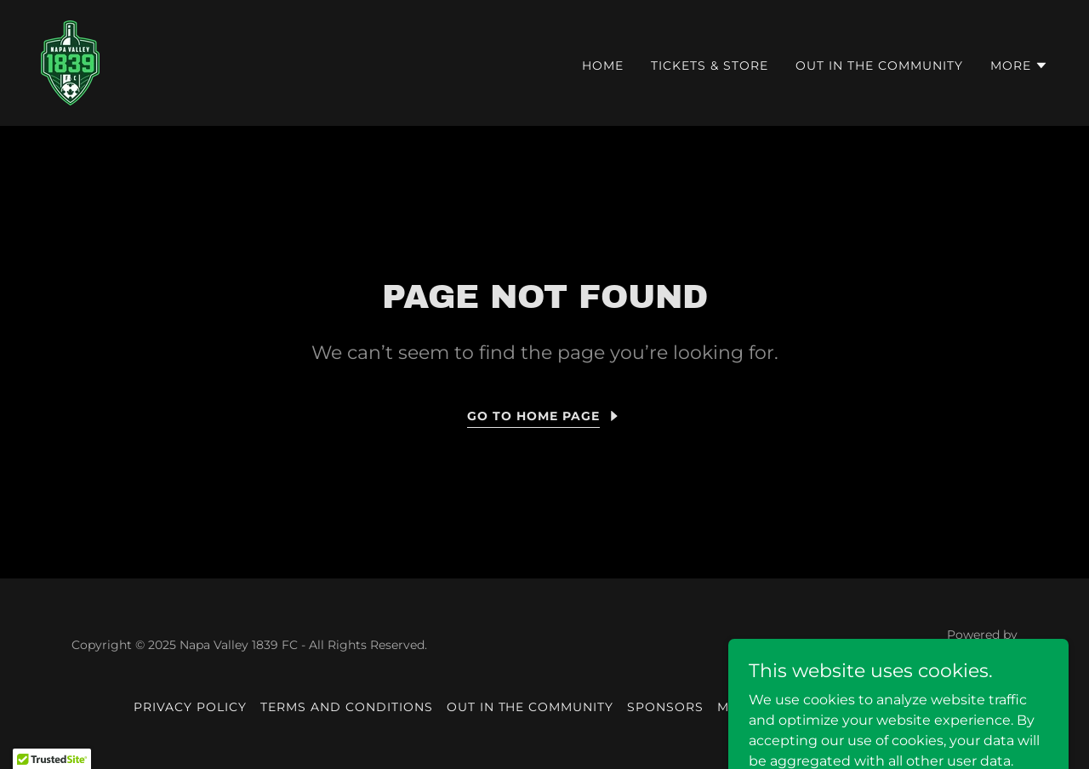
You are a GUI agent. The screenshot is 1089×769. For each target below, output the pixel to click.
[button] (1019, 65)
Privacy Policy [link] (190, 707)
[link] (70, 62)
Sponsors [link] (665, 707)
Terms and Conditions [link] (346, 707)
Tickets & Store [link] (709, 65)
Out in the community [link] (879, 65)
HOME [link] (603, 65)
